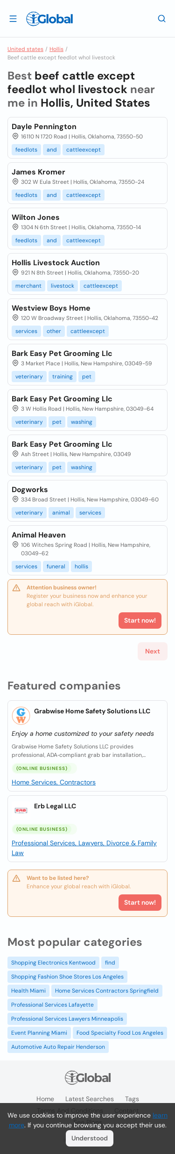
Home (45, 1099)
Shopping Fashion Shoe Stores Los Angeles (67, 976)
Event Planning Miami (39, 1033)
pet (86, 376)
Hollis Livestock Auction (56, 263)
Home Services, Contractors (54, 782)
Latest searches (89, 1099)
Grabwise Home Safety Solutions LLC (92, 711)
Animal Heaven (39, 535)
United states (25, 49)
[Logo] (49, 18)
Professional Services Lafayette (52, 1005)
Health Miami (28, 990)
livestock (62, 286)
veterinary (29, 376)
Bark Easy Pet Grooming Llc (62, 353)
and (52, 149)
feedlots (26, 149)
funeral (56, 566)
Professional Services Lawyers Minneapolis (67, 1019)
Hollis (56, 49)
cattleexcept (83, 149)
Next (152, 651)
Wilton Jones (36, 217)
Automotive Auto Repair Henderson (58, 1047)
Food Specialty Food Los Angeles (120, 1033)
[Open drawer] (13, 18)
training (62, 376)
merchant (28, 286)
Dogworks (30, 489)
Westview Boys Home (51, 308)
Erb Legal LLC (55, 806)
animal (61, 512)
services (26, 331)
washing (81, 422)
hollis (81, 566)
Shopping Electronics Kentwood (53, 962)
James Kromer (38, 172)
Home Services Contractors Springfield (107, 990)
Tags (132, 1099)
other (54, 331)
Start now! (140, 902)
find (110, 962)
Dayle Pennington (44, 126)
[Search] (162, 18)
